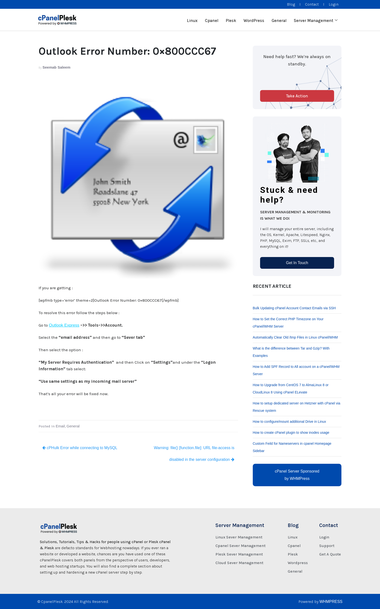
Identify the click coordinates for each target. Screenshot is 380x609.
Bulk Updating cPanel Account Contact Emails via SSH (294, 308)
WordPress (253, 19)
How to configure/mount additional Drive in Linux (289, 421)
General (279, 19)
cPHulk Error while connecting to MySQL (79, 448)
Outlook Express (64, 325)
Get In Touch (297, 263)
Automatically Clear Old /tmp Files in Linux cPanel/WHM (295, 337)
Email (60, 426)
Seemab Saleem (56, 67)
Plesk (231, 19)
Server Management (316, 20)
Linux (192, 19)
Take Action (297, 95)
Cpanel (211, 19)
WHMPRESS (330, 601)
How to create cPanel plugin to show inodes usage (291, 432)
